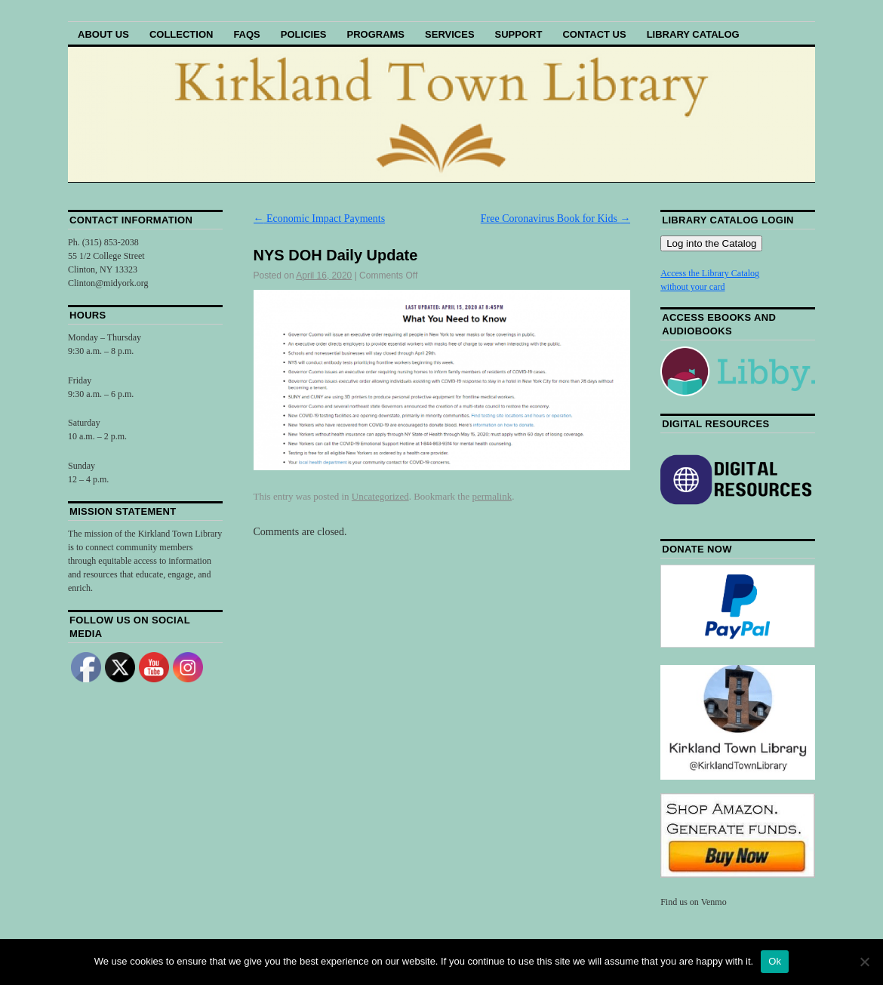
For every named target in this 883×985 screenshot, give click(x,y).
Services (450, 34)
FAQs (246, 34)
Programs (375, 34)
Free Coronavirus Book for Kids (556, 218)
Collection (181, 34)
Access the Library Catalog (709, 273)
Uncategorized (380, 496)
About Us (103, 34)
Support (519, 34)
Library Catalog (693, 34)
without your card (692, 287)
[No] (864, 961)
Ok (774, 961)
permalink (492, 496)
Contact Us (594, 34)
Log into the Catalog (711, 243)
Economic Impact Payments (320, 218)
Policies (304, 34)
